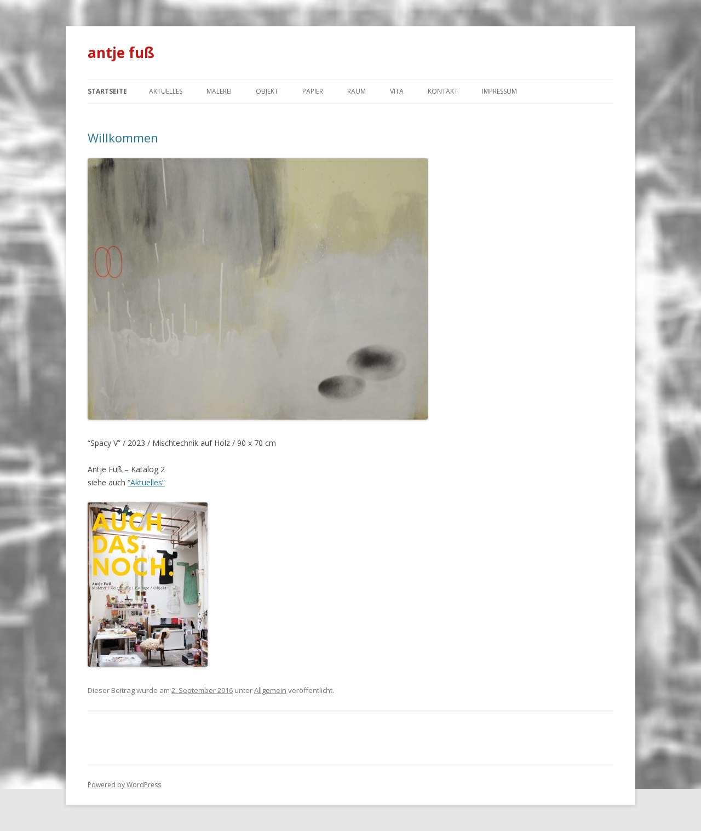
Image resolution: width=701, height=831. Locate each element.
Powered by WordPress (124, 784)
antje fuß (121, 52)
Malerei (219, 91)
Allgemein (270, 690)
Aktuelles (165, 91)
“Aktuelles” (146, 482)
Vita (397, 91)
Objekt (267, 91)
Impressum (499, 91)
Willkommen (123, 137)
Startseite (107, 91)
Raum (356, 91)
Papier (312, 91)
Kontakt (443, 91)
